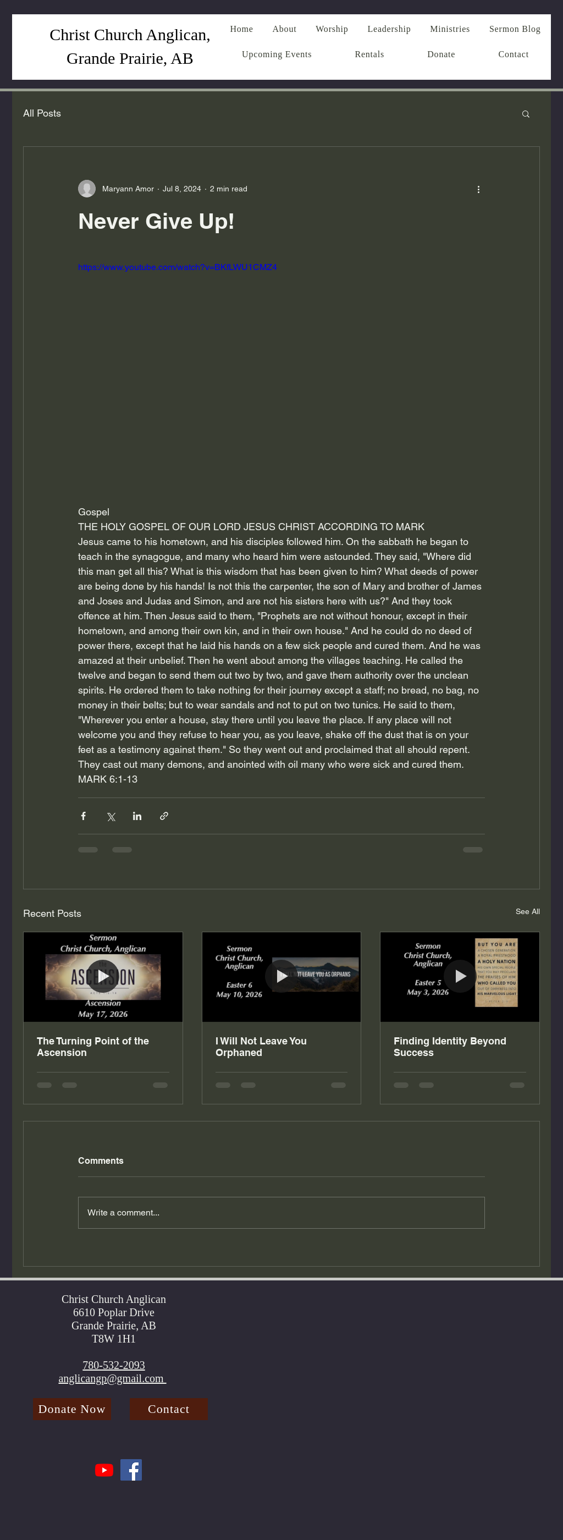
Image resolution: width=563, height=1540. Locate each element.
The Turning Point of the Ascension (93, 1046)
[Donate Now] (72, 1409)
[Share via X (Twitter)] (110, 816)
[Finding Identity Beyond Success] (459, 976)
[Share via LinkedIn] (137, 816)
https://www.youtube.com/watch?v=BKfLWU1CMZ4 (177, 267)
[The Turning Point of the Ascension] (103, 976)
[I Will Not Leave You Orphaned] (281, 976)
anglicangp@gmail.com (112, 1378)
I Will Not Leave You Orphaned (261, 1046)
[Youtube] (104, 1470)
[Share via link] (164, 816)
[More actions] (478, 188)
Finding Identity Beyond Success (450, 1046)
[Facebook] (131, 1470)
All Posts (42, 113)
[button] (526, 113)
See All (528, 911)
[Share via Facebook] (83, 816)
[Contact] (169, 1409)
